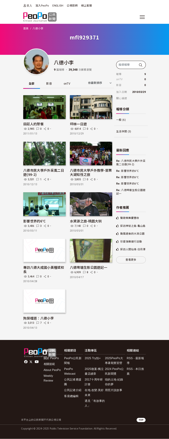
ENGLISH (57, 5)
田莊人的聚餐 (33, 124)
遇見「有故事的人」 (95, 403)
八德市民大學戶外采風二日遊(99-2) (43, 172)
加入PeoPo (42, 5)
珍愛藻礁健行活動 (131, 241)
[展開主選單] (142, 17)
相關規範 (49, 364)
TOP (141, 420)
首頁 (26, 28)
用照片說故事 (113, 390)
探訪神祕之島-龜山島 (132, 226)
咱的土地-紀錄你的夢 (114, 382)
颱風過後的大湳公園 (132, 233)
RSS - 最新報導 (135, 361)
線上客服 (86, 5)
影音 (49, 83)
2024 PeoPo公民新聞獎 (114, 371)
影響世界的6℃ (34, 221)
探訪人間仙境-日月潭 (132, 249)
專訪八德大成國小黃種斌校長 (43, 269)
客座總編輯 (71, 396)
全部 (32, 83)
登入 (29, 5)
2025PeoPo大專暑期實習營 (114, 361)
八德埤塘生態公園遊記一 (88, 267)
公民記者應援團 (72, 382)
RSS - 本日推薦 (135, 371)
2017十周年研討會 (94, 382)
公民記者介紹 (72, 390)
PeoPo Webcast (69, 371)
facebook (26, 362)
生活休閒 (121, 131)
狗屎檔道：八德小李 (38, 318)
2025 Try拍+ (93, 358)
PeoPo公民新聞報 (73, 361)
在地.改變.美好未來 (94, 393)
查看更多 (131, 259)
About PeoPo (52, 370)
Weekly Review (48, 378)
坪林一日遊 (78, 124)
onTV (67, 83)
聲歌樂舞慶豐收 (129, 218)
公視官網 (72, 5)
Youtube (37, 362)
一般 (119, 119)
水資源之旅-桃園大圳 (86, 221)
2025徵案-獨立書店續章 (94, 371)
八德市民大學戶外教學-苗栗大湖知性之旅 (91, 172)
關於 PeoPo (51, 358)
